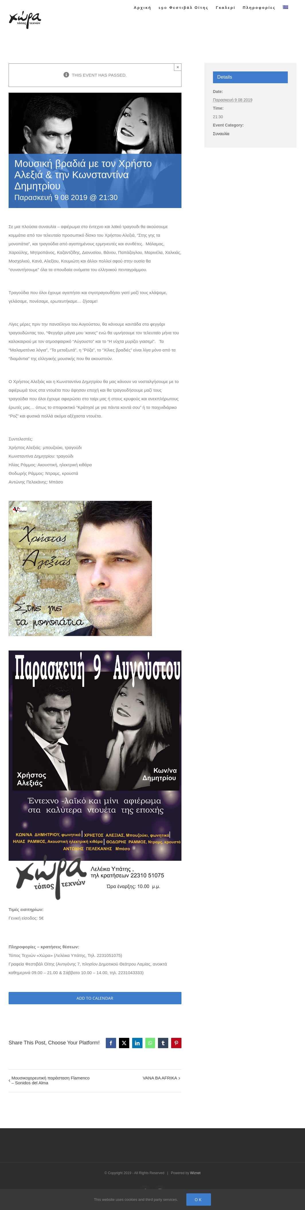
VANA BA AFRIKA (160, 1077)
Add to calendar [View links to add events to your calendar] (95, 998)
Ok (199, 1199)
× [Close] (178, 67)
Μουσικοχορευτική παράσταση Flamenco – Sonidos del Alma (50, 1080)
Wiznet (195, 1173)
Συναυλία (221, 133)
